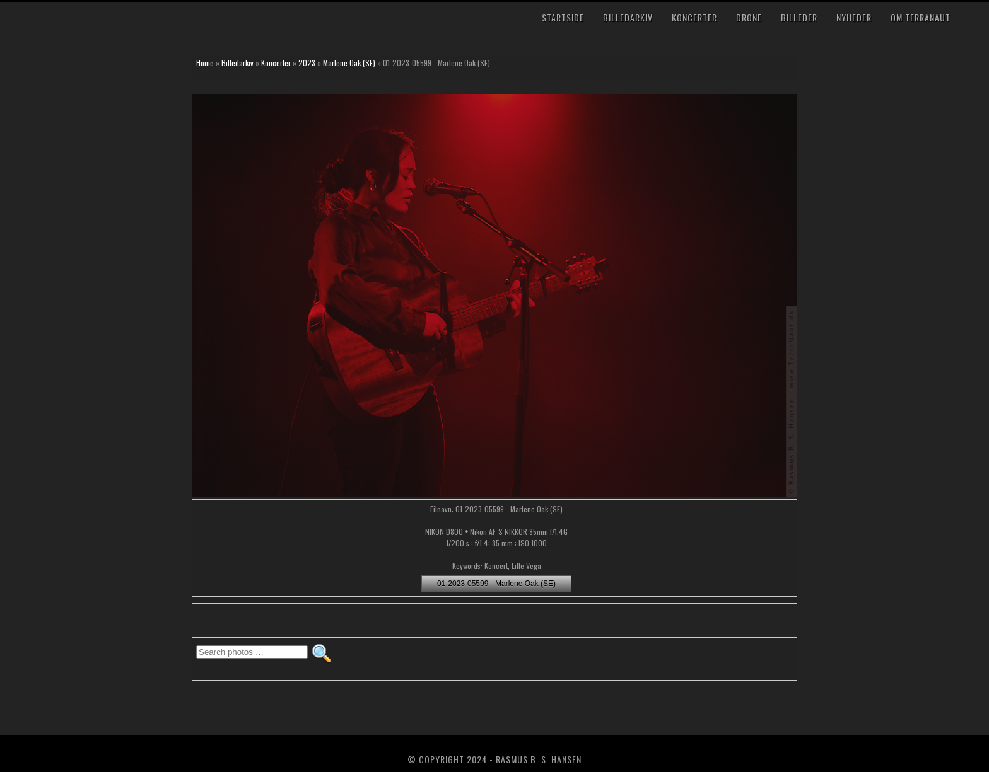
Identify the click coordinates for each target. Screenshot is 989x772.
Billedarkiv (628, 17)
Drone (749, 17)
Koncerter (694, 17)
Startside (563, 17)
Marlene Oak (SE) (349, 62)
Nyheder (854, 17)
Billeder (799, 17)
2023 (306, 62)
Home (205, 62)
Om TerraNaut (921, 17)
